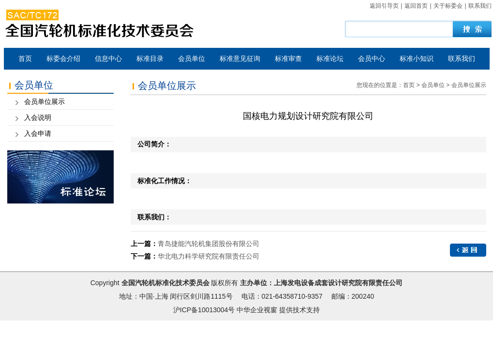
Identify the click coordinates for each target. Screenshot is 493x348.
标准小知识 (416, 58)
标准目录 (150, 58)
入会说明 (37, 117)
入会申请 (37, 133)
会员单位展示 (44, 101)
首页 (25, 58)
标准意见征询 (240, 58)
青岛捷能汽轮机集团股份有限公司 (208, 243)
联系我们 (480, 5)
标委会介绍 (63, 58)
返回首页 (416, 5)
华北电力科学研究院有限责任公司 (208, 256)
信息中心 (108, 58)
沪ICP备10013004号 (204, 310)
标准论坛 (330, 58)
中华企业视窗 (257, 310)
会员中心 (371, 58)
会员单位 (191, 58)
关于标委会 (448, 5)
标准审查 (288, 58)
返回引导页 (384, 5)
